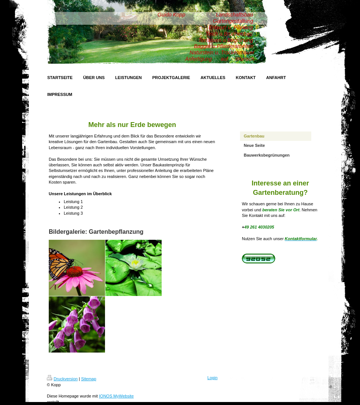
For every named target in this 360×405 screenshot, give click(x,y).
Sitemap (88, 379)
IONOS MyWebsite (116, 396)
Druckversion (62, 379)
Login (212, 377)
